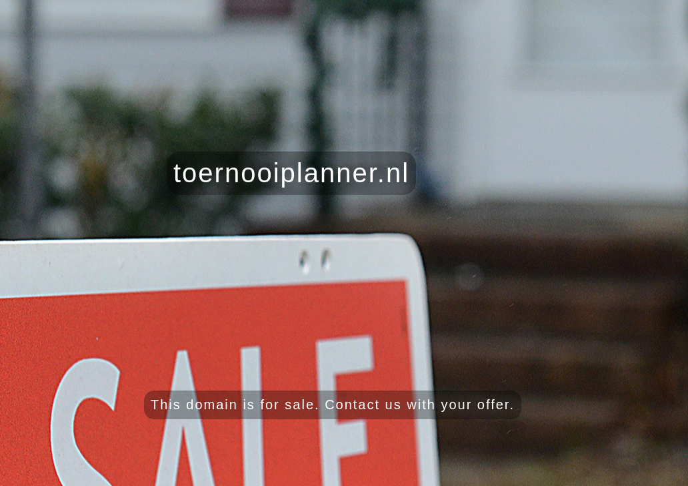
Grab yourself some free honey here (604, 473)
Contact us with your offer (417, 404)
